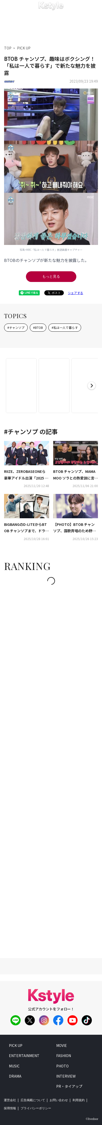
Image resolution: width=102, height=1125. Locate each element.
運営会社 (10, 1100)
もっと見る (51, 276)
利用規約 (78, 1100)
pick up (15, 1045)
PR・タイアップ (69, 1086)
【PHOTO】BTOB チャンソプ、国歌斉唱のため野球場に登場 (74, 528)
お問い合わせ (59, 1100)
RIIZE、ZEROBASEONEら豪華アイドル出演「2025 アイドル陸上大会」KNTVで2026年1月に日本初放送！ (26, 475)
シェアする (75, 293)
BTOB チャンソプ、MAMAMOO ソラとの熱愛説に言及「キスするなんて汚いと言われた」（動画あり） (75, 475)
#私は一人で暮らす (65, 327)
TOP (7, 47)
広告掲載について (33, 1100)
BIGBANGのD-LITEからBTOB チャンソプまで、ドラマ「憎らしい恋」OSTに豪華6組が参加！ (26, 528)
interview (66, 1076)
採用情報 (10, 1108)
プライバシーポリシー (36, 1108)
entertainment (24, 1055)
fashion (63, 1055)
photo (62, 1065)
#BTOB (38, 327)
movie (61, 1045)
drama (15, 1076)
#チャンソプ (15, 327)
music (14, 1065)
